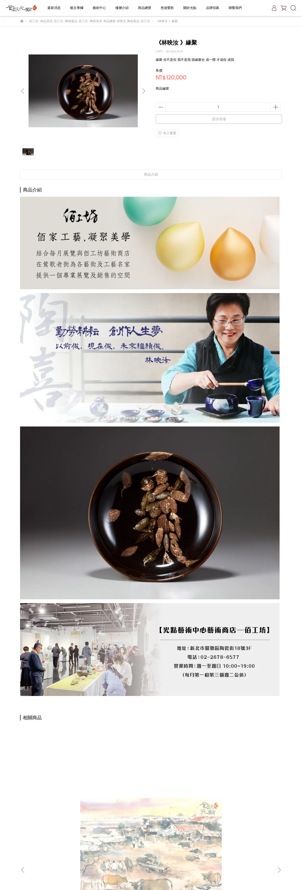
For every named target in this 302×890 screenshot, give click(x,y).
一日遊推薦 (120, 852)
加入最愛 (167, 133)
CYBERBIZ (131, 878)
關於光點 (190, 8)
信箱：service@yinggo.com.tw (42, 852)
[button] (143, 91)
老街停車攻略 (122, 845)
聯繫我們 (235, 8)
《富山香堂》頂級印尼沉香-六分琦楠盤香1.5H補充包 (183, 787)
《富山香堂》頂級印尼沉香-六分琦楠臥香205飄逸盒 (119, 787)
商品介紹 (151, 174)
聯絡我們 (118, 859)
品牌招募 (212, 8)
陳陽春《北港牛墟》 (55, 785)
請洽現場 (219, 119)
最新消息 (54, 8)
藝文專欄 (76, 8)
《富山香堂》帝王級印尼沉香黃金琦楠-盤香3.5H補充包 (246, 787)
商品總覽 (144, 8)
